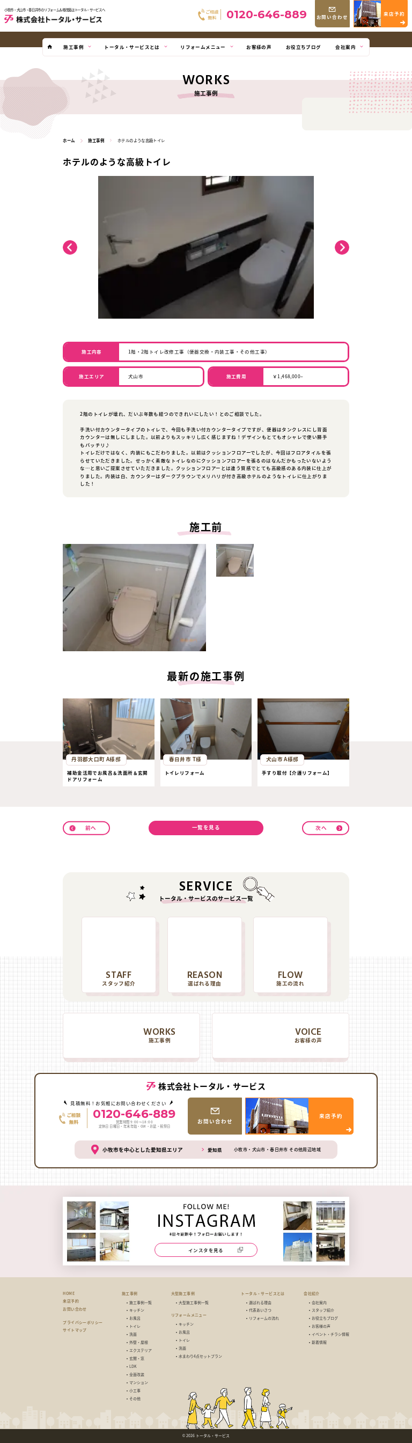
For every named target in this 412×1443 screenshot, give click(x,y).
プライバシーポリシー (82, 1322)
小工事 (135, 1391)
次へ (321, 827)
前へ (91, 827)
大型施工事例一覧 (194, 1303)
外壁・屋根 (138, 1342)
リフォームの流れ (264, 1318)
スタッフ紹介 (323, 1310)
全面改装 (136, 1374)
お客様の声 (321, 1326)
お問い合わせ (74, 1309)
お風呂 (135, 1318)
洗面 (133, 1334)
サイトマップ (74, 1330)
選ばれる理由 (260, 1303)
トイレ (135, 1326)
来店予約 (71, 1301)
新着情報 (319, 1342)
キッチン (136, 1310)
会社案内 (319, 1303)
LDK (132, 1366)
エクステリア (140, 1350)
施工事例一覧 (140, 1303)
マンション (138, 1383)
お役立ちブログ (325, 1318)
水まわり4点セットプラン (200, 1356)
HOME (69, 1293)
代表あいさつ (260, 1310)
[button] (70, 247)
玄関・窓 (136, 1358)
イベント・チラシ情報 (330, 1334)
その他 (135, 1399)
